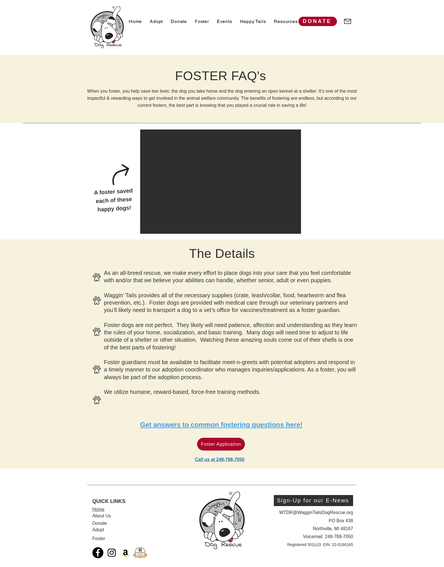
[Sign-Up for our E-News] (313, 500)
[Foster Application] (221, 444)
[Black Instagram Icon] (111, 552)
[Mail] (347, 21)
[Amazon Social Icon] (125, 552)
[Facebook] (97, 552)
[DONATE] (317, 21)
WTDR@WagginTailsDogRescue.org (316, 512)
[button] (220, 181)
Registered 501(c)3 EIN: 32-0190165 (320, 544)
